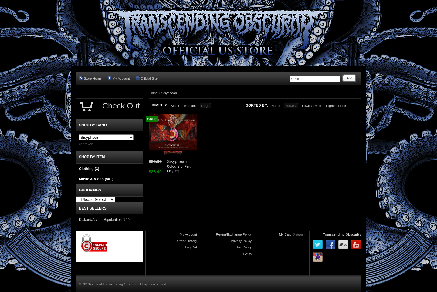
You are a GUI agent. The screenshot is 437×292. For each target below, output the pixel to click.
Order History (187, 241)
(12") (175, 171)
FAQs (247, 254)
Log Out (191, 247)
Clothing (89, 169)
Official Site (147, 78)
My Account (119, 78)
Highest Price (336, 106)
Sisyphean (169, 93)
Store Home (90, 78)
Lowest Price (311, 106)
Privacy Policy (241, 241)
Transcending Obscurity (342, 234)
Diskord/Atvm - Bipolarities (100, 219)
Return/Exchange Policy (234, 234)
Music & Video (96, 179)
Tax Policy (244, 247)
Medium (190, 106)
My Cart (285, 234)
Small (175, 106)
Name (275, 106)
